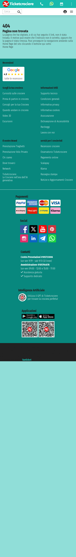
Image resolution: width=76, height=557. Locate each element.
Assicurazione (47, 115)
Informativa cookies (50, 110)
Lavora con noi (48, 132)
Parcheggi (45, 126)
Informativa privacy (50, 104)
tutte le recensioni (13, 78)
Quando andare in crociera (15, 110)
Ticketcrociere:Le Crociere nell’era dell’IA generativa (15, 177)
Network (7, 168)
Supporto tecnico (49, 93)
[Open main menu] (71, 12)
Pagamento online (49, 157)
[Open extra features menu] (12, 11)
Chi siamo (7, 157)
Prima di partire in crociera (16, 99)
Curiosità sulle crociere (14, 93)
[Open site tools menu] (71, 4)
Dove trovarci (9, 163)
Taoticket (26, 359)
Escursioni (8, 121)
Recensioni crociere (50, 146)
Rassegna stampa (49, 174)
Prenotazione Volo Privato (15, 151)
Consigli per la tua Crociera (16, 104)
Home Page (8, 46)
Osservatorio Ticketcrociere (54, 151)
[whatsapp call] (52, 4)
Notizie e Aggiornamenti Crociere (57, 179)
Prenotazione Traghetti (14, 146)
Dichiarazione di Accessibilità (55, 121)
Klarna (44, 168)
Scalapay (45, 163)
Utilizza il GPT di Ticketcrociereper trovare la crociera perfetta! (38, 297)
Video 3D (7, 115)
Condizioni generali (50, 99)
